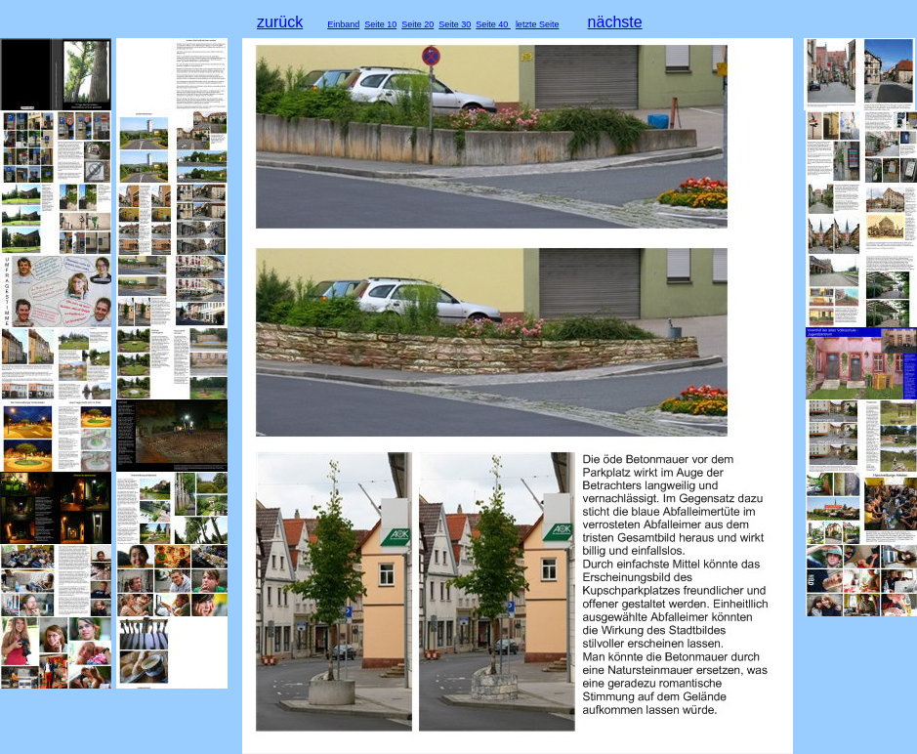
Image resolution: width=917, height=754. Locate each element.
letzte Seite (538, 24)
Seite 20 (417, 24)
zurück (280, 22)
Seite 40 (493, 24)
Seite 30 (454, 24)
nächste (615, 22)
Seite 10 (380, 24)
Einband (343, 24)
